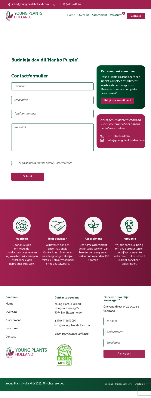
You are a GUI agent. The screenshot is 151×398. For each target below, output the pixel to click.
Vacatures (116, 15)
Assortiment (99, 15)
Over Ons (83, 15)
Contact (136, 15)
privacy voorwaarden (59, 163)
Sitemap (109, 386)
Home (71, 15)
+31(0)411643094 (70, 4)
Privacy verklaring (124, 386)
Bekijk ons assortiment (117, 100)
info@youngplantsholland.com (30, 4)
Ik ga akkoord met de (43, 163)
